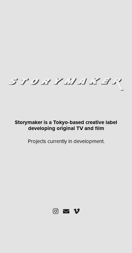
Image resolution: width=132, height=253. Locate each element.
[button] (55, 211)
